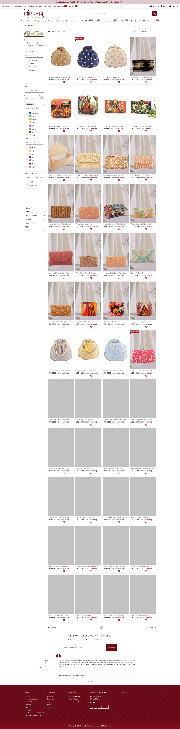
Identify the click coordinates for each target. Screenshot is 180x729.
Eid (97, 21)
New (22, 21)
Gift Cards (73, 6)
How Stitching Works (31, 699)
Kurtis (58, 21)
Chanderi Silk (33, 185)
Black (32, 164)
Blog (48, 702)
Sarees (29, 21)
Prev (41, 666)
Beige (32, 135)
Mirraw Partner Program (76, 702)
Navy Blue (33, 113)
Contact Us (50, 699)
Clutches (31, 64)
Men (78, 21)
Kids (73, 21)
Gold (31, 122)
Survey (50, 6)
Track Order (34, 6)
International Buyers (75, 696)
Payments (28, 704)
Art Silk (31, 182)
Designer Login (73, 699)
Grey (31, 167)
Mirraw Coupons (95, 696)
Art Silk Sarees (33, 60)
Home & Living (136, 21)
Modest (105, 21)
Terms (49, 704)
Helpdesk (28, 710)
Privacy (49, 707)
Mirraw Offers (94, 699)
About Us (50, 696)
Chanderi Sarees (34, 67)
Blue (31, 132)
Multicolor (33, 147)
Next (152, 627)
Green (32, 116)
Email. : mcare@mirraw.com (33, 715)
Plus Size (146, 21)
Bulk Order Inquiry (59, 6)
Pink (31, 126)
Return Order (42, 6)
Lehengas (37, 21)
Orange (32, 119)
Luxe (113, 21)
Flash (155, 21)
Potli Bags (32, 70)
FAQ (26, 707)
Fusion (124, 21)
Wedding (87, 21)
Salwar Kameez (47, 21)
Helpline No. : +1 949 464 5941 (34, 713)
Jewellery (65, 21)
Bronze (32, 129)
